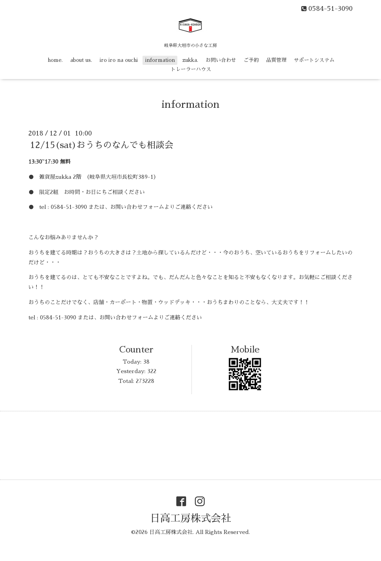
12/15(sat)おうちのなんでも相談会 (101, 145)
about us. (81, 60)
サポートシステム (314, 60)
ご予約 (251, 60)
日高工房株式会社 (190, 518)
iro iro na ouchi (119, 60)
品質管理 (276, 60)
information (160, 60)
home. (55, 60)
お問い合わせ (221, 60)
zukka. (190, 60)
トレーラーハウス (191, 69)
